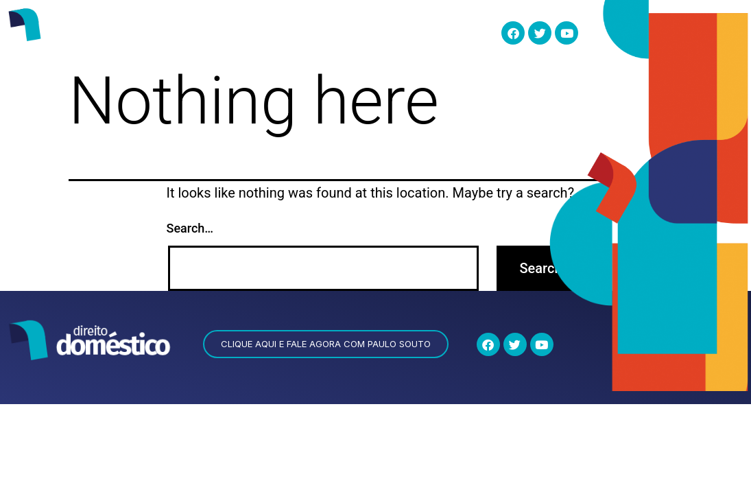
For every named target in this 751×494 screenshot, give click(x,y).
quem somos (201, 32)
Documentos (438, 32)
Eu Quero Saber (342, 32)
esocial (265, 32)
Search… (190, 228)
